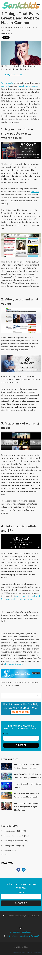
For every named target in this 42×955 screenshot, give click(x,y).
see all (4, 854)
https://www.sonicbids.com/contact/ (23, 936)
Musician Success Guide (18, 682)
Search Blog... (38, 695)
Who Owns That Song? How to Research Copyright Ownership (27, 776)
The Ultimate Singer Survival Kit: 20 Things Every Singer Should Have (26, 806)
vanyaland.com (13, 74)
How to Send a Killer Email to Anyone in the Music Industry (26, 795)
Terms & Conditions (33, 953)
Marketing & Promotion (16, 841)
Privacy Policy (18, 953)
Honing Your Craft (14, 846)
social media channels (29, 86)
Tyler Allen (16, 27)
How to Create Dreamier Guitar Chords (27, 786)
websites (16, 685)
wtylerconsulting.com (13, 664)
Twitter (15, 33)
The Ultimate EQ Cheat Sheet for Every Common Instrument (27, 766)
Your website (7, 83)
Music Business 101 (15, 831)
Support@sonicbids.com (21, 932)
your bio (35, 191)
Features (10, 850)
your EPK (5, 86)
